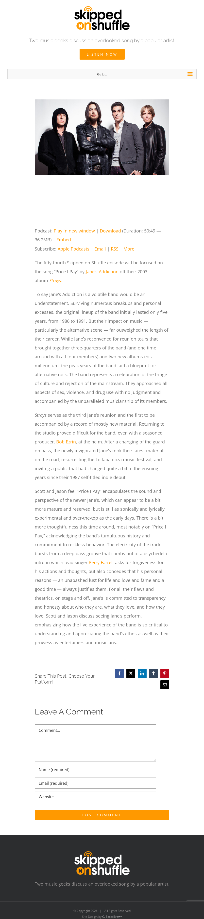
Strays (55, 280)
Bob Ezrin (66, 442)
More (128, 249)
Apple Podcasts (73, 249)
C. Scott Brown (112, 917)
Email (100, 249)
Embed (63, 240)
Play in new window (74, 231)
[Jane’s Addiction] (102, 137)
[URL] (95, 796)
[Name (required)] (95, 769)
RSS (115, 249)
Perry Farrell (101, 562)
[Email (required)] (95, 783)
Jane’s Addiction (102, 272)
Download (110, 231)
